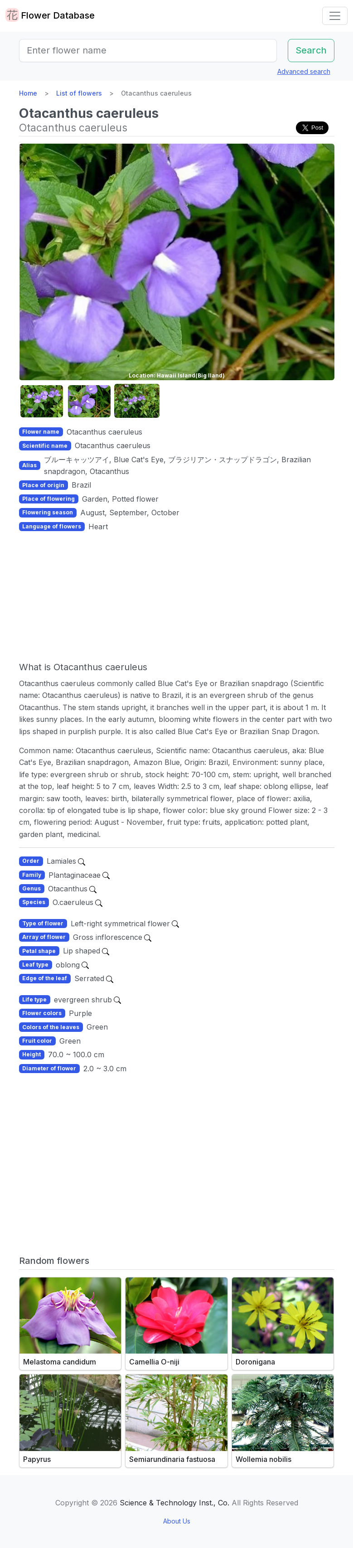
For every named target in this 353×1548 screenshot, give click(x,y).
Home (28, 93)
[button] (41, 401)
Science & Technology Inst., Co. (174, 1502)
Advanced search (303, 71)
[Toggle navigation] (335, 16)
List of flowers (79, 93)
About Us (176, 1521)
